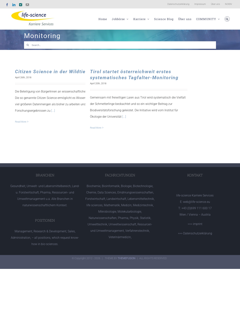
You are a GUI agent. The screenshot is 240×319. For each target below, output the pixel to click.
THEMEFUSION (126, 258)
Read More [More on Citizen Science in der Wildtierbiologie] (20, 121)
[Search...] (120, 45)
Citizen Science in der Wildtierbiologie (61, 71)
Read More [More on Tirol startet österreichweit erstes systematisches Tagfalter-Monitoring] (95, 127)
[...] (53, 110)
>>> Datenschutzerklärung (195, 233)
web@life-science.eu (196, 202)
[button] (227, 19)
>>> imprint (195, 224)
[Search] (28, 45)
